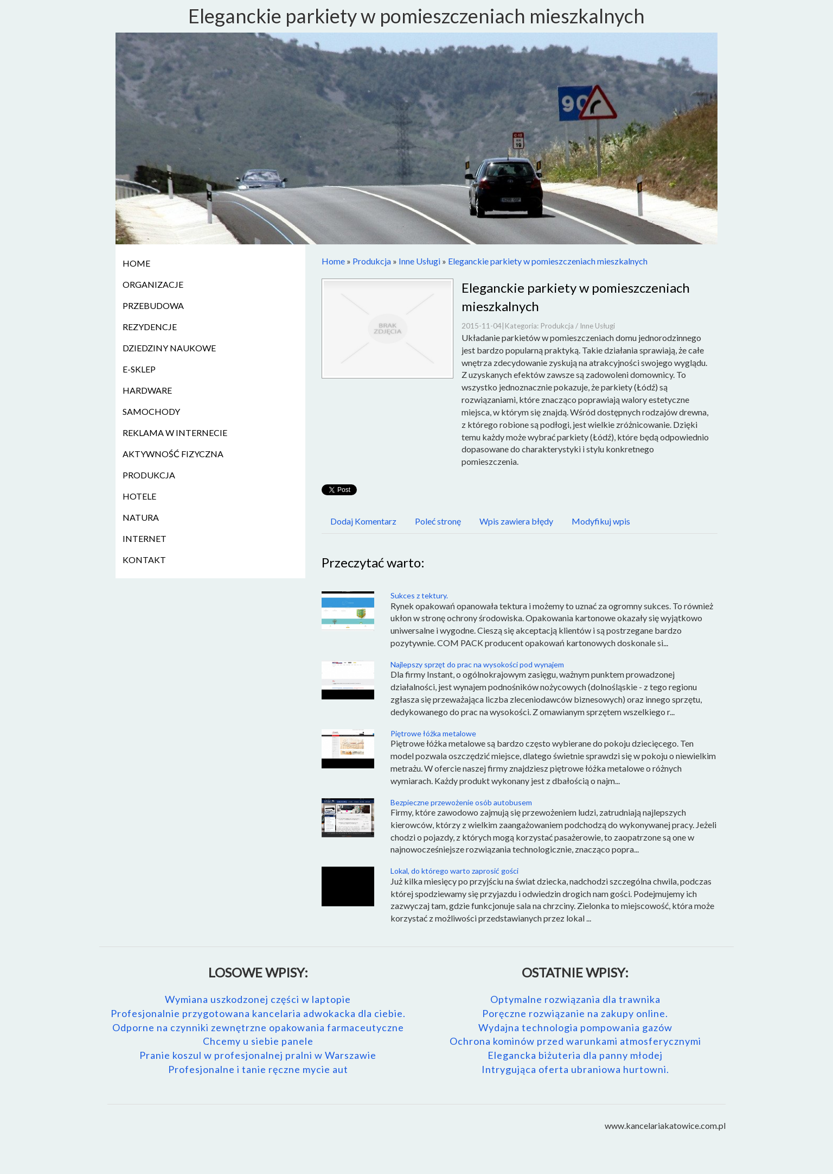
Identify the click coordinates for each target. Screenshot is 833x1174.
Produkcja (372, 261)
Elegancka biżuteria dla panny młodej (575, 1055)
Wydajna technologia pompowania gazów (575, 1027)
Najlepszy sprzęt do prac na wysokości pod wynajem (477, 664)
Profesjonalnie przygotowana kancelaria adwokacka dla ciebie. (258, 1013)
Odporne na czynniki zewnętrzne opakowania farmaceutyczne (258, 1027)
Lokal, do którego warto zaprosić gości (454, 870)
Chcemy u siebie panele (258, 1041)
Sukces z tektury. (419, 595)
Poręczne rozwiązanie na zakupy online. (575, 1013)
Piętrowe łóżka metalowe (433, 733)
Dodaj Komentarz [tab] (363, 521)
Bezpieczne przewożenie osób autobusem (461, 802)
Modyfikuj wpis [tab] (601, 521)
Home (333, 261)
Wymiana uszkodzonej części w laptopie (258, 999)
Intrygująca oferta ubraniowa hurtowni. (575, 1069)
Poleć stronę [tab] (438, 521)
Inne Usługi (419, 261)
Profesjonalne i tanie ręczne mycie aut (258, 1069)
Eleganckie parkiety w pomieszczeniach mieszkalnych (548, 261)
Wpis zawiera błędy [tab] (516, 521)
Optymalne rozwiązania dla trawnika (575, 999)
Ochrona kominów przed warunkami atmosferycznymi (575, 1041)
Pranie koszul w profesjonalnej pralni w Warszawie (257, 1055)
